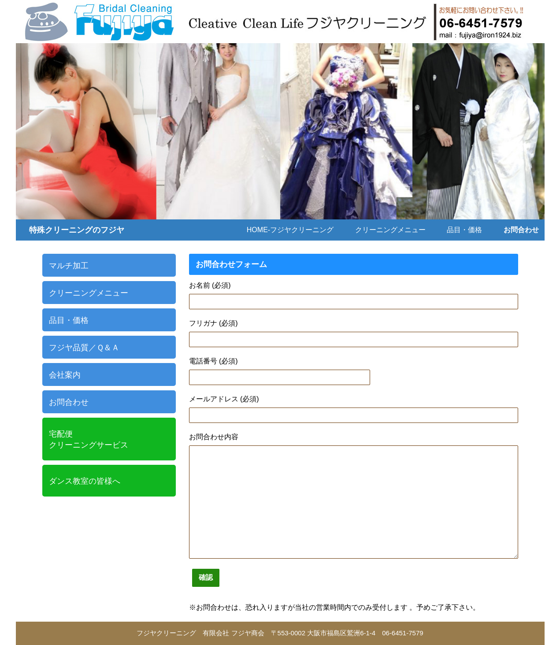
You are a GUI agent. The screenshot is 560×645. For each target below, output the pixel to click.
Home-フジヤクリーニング (290, 230)
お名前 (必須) (210, 285)
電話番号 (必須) (213, 361)
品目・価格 (464, 230)
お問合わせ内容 (213, 437)
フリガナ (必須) (213, 323)
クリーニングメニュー (390, 230)
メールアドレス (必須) (224, 399)
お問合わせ (521, 230)
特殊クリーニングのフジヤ (76, 230)
